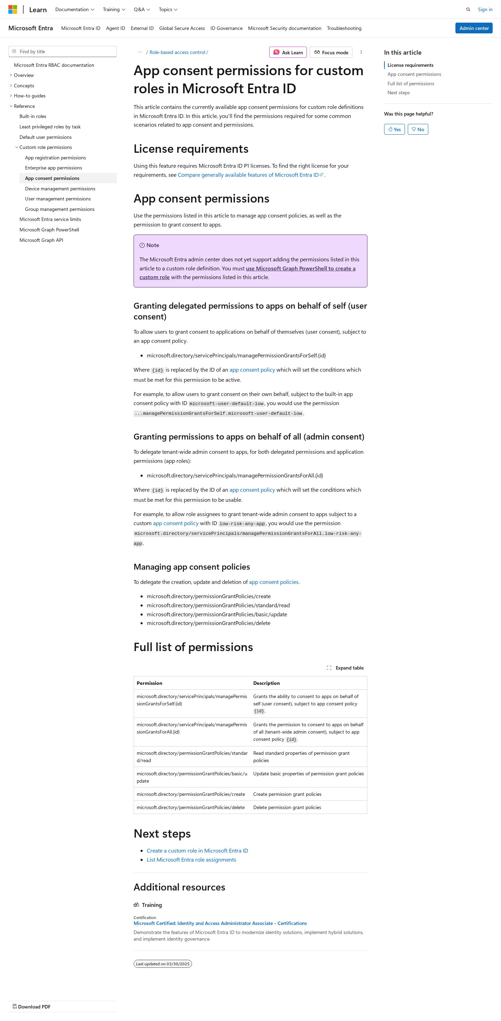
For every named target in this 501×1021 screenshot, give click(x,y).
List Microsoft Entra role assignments (191, 859)
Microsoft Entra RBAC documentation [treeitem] (54, 65)
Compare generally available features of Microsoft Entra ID (248, 174)
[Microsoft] (12, 9)
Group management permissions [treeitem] (60, 209)
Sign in (485, 9)
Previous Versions (270, 999)
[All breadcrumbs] (140, 52)
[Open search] (468, 9)
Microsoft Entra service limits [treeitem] (50, 219)
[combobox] (62, 51)
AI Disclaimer (230, 999)
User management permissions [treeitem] (58, 198)
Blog (302, 999)
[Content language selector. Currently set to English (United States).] (40, 999)
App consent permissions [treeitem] (52, 178)
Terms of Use (394, 999)
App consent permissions (414, 74)
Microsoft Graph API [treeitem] (41, 240)
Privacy (359, 999)
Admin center (474, 28)
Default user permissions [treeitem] (45, 137)
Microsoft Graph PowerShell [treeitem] (49, 229)
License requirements (411, 65)
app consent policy (252, 369)
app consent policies (274, 581)
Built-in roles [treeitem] (32, 116)
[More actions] (361, 52)
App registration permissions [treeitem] (55, 157)
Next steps (399, 92)
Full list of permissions (411, 83)
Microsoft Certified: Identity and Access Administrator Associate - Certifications (220, 923)
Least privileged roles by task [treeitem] (50, 126)
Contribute (331, 999)
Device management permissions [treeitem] (60, 188)
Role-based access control (177, 52)
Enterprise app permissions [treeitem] (53, 167)
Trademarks (428, 999)
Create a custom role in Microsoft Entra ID (197, 850)
